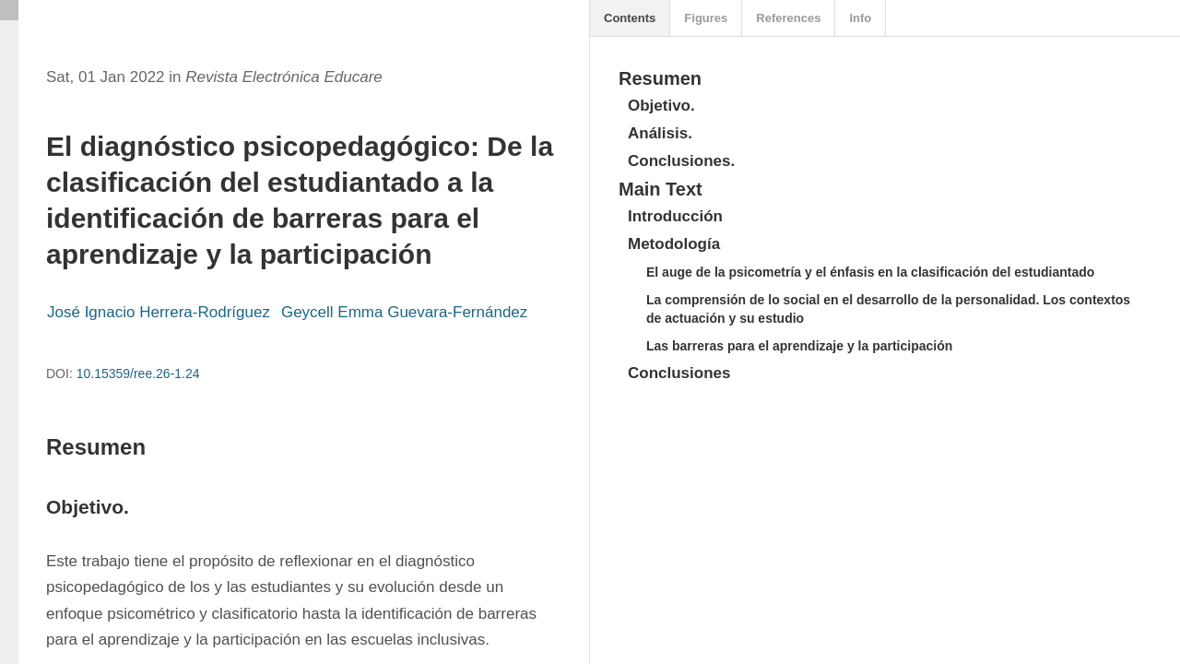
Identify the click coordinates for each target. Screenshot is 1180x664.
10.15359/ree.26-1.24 (138, 373)
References (788, 18)
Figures (705, 18)
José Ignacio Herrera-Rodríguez (158, 312)
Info (860, 18)
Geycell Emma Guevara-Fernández (404, 312)
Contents (629, 18)
